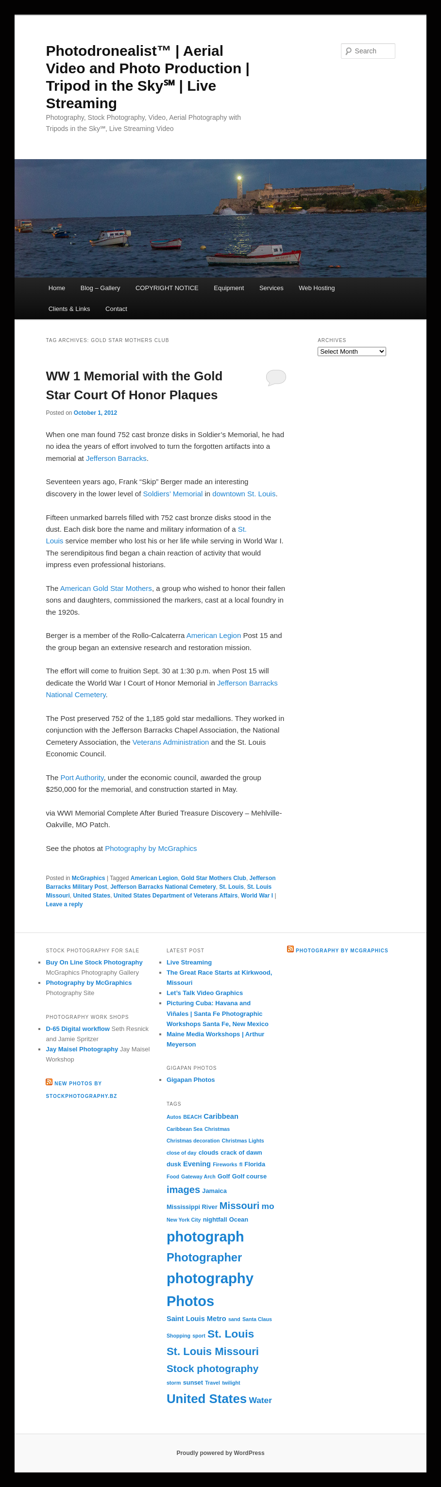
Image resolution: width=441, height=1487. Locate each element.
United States (91, 895)
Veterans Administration (171, 742)
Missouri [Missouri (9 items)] (240, 1205)
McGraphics (88, 878)
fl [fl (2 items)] (241, 1164)
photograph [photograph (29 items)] (205, 1236)
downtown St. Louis (243, 494)
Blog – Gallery (100, 288)
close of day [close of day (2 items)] (182, 1153)
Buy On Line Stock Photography (94, 962)
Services (271, 288)
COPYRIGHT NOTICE (167, 288)
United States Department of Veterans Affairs (176, 895)
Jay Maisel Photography (82, 1049)
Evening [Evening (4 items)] (197, 1164)
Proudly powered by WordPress (220, 1453)
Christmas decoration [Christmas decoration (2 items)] (193, 1141)
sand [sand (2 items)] (234, 1319)
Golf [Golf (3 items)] (224, 1176)
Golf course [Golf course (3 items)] (249, 1176)
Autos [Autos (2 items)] (174, 1117)
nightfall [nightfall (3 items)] (215, 1219)
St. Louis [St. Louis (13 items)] (230, 1333)
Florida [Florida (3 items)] (254, 1164)
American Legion (214, 635)
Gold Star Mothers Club (213, 878)
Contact (116, 308)
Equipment (229, 288)
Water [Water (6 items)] (260, 1400)
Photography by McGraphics (151, 848)
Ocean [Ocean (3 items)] (238, 1219)
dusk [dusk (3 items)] (174, 1164)
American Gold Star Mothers (106, 588)
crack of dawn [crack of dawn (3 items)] (241, 1152)
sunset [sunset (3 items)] (193, 1382)
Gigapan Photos (191, 1079)
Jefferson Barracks (116, 458)
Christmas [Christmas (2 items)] (217, 1129)
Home (57, 288)
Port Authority (81, 777)
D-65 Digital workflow (77, 1028)
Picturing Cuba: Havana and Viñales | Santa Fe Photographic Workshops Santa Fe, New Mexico (218, 1013)
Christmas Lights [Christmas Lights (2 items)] (243, 1141)
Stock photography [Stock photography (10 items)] (213, 1368)
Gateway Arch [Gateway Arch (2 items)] (198, 1176)
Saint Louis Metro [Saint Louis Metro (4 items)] (196, 1319)
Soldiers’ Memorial (173, 494)
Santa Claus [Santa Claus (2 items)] (257, 1319)
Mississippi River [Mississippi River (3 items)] (192, 1206)
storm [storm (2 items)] (174, 1383)
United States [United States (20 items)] (207, 1398)
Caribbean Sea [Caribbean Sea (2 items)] (185, 1129)
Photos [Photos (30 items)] (190, 1301)
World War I (257, 895)
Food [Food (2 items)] (173, 1176)
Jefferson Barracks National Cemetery (163, 886)
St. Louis (231, 886)
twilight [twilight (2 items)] (231, 1383)
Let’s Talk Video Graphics (205, 993)
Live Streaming (189, 962)
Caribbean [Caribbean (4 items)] (221, 1116)
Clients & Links (69, 308)
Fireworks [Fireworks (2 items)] (225, 1164)
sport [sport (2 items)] (198, 1336)
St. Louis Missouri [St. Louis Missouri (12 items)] (213, 1351)
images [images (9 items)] (183, 1189)
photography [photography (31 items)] (210, 1278)
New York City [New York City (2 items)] (184, 1220)
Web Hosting (317, 288)
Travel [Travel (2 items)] (212, 1383)
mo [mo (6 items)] (268, 1206)
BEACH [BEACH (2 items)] (192, 1117)
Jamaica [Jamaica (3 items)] (214, 1190)
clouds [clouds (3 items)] (209, 1152)
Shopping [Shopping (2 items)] (178, 1336)
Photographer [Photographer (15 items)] (204, 1257)
